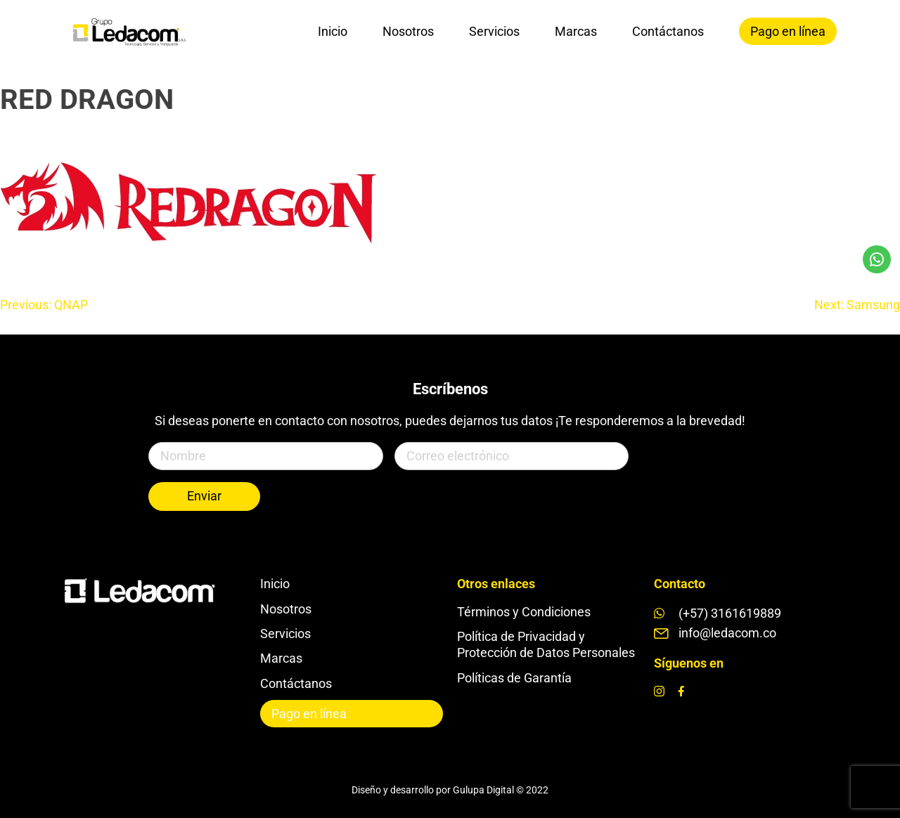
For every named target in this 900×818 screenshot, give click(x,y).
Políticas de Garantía (514, 677)
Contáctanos (668, 31)
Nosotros (408, 31)
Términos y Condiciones (524, 611)
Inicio (332, 31)
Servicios (494, 31)
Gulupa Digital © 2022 (500, 790)
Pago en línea (787, 31)
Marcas (576, 31)
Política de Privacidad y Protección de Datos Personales (546, 644)
